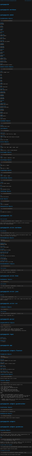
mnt (30, 0)
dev (6, 0)
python (8, 0)
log (27, 0)
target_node (2, 135)
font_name (2, 40)
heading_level (2, 243)
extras (1, 117)
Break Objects (4, 198)
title (1, 71)
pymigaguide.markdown (8, 9)
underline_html (3, 257)
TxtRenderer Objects (6, 307)
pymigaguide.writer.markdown (10, 227)
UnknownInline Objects (6, 206)
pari (1, 185)
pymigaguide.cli (6, 215)
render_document (3, 268)
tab (1, 195)
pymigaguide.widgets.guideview (11, 427)
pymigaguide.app (6, 345)
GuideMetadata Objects (6, 18)
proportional (2, 91)
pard (1, 188)
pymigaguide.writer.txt (9, 303)
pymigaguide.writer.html (9, 276)
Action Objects (4, 141)
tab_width (2, 49)
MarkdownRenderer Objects (7, 263)
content (1, 125)
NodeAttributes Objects (6, 66)
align (1, 174)
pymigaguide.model (7, 15)
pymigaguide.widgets (7, 421)
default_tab (2, 365)
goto (1, 437)
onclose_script (3, 60)
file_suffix (2, 246)
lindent (1, 182)
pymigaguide (12, 0)
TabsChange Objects (5, 191)
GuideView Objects (5, 430)
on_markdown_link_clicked (5, 450)
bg (0, 167)
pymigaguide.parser (7, 319)
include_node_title (3, 260)
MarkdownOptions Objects (7, 237)
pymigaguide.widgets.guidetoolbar (12, 404)
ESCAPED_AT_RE (2, 337)
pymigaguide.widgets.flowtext (11, 350)
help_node (2, 37)
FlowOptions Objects (6, 354)
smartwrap (2, 46)
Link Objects (3, 128)
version (1, 28)
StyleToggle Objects (6, 152)
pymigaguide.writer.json (9, 291)
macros (1, 63)
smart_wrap (2, 362)
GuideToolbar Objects (6, 407)
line (1, 138)
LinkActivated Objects (6, 374)
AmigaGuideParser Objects (7, 322)
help (1, 85)
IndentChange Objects (6, 178)
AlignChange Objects (6, 170)
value (1, 149)
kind (1, 146)
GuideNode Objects (5, 120)
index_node (2, 34)
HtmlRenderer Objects (6, 279)
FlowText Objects (5, 380)
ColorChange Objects (6, 159)
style (1, 156)
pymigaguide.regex (7, 334)
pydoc (15, 0)
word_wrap (2, 359)
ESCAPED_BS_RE (2, 340)
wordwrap (2, 43)
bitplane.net (2, 0)
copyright (2, 31)
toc (1, 74)
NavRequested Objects (6, 413)
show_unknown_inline (4, 371)
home (29, 0)
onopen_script (2, 103)
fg (0, 164)
